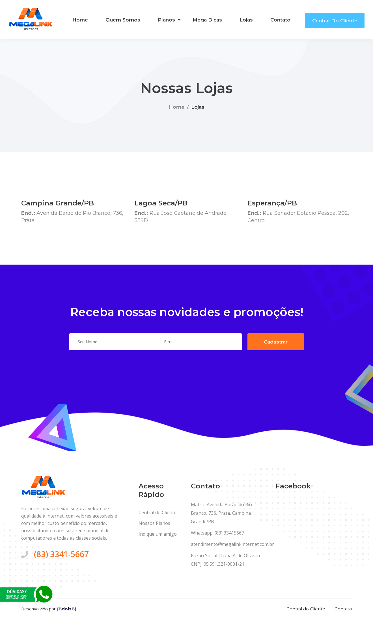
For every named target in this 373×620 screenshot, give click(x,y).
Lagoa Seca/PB (160, 203)
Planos (166, 20)
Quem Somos (122, 20)
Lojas (246, 20)
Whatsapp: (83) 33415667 (217, 533)
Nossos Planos (154, 523)
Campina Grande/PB (57, 203)
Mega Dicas (207, 20)
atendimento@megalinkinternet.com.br (232, 544)
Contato (280, 20)
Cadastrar (276, 342)
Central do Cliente (334, 20)
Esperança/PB (272, 203)
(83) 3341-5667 (61, 554)
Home (80, 20)
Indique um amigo (158, 534)
